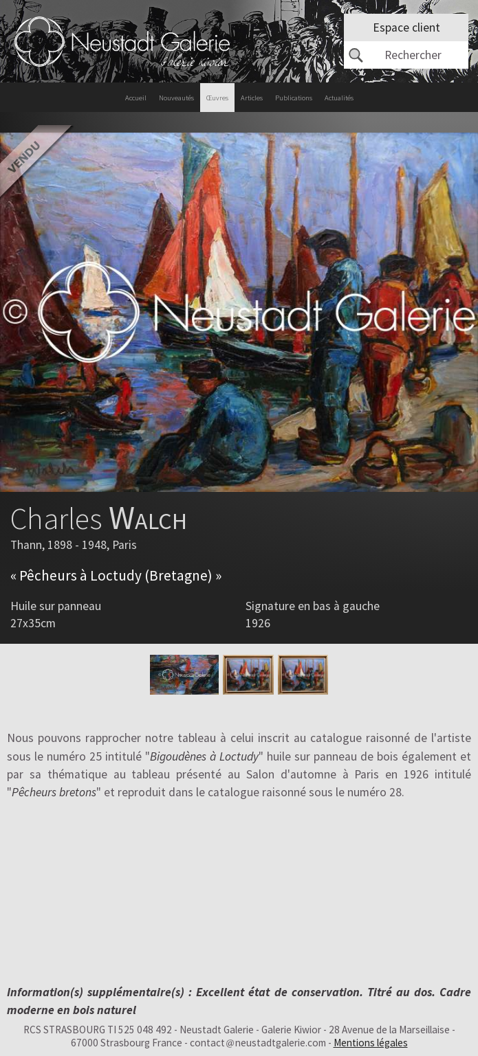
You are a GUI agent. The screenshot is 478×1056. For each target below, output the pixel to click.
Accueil (135, 97)
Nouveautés (176, 97)
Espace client (406, 27)
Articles (252, 97)
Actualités (339, 97)
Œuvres (217, 97)
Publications (293, 97)
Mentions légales (371, 1042)
